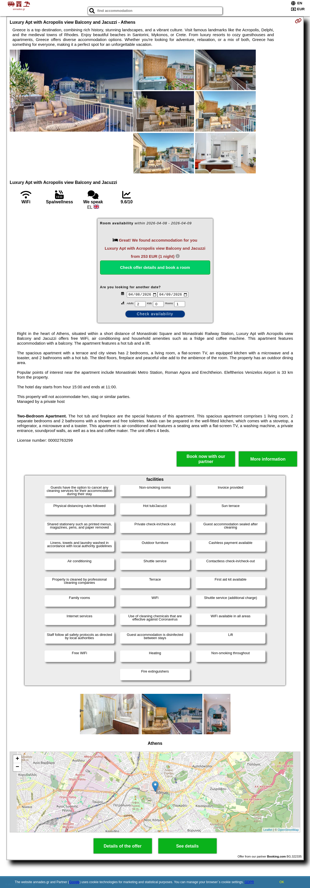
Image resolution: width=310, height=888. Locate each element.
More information (268, 459)
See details (187, 846)
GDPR (249, 882)
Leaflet (267, 829)
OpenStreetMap (288, 829)
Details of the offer (122, 846)
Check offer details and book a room (155, 267)
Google (74, 882)
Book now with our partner (205, 459)
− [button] (17, 767)
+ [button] (17, 759)
